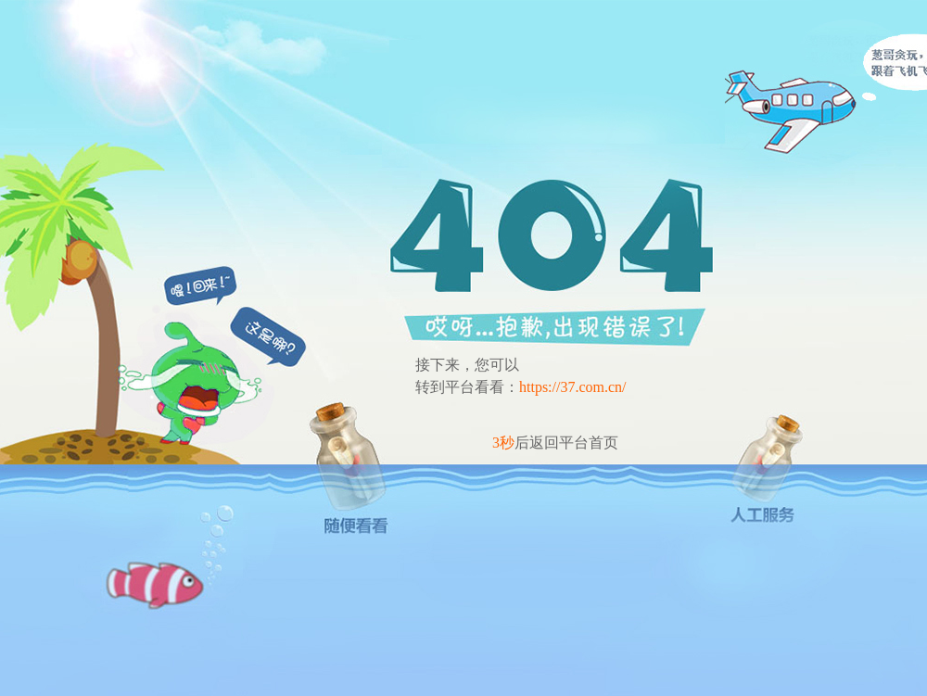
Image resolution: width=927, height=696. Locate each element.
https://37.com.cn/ (573, 387)
